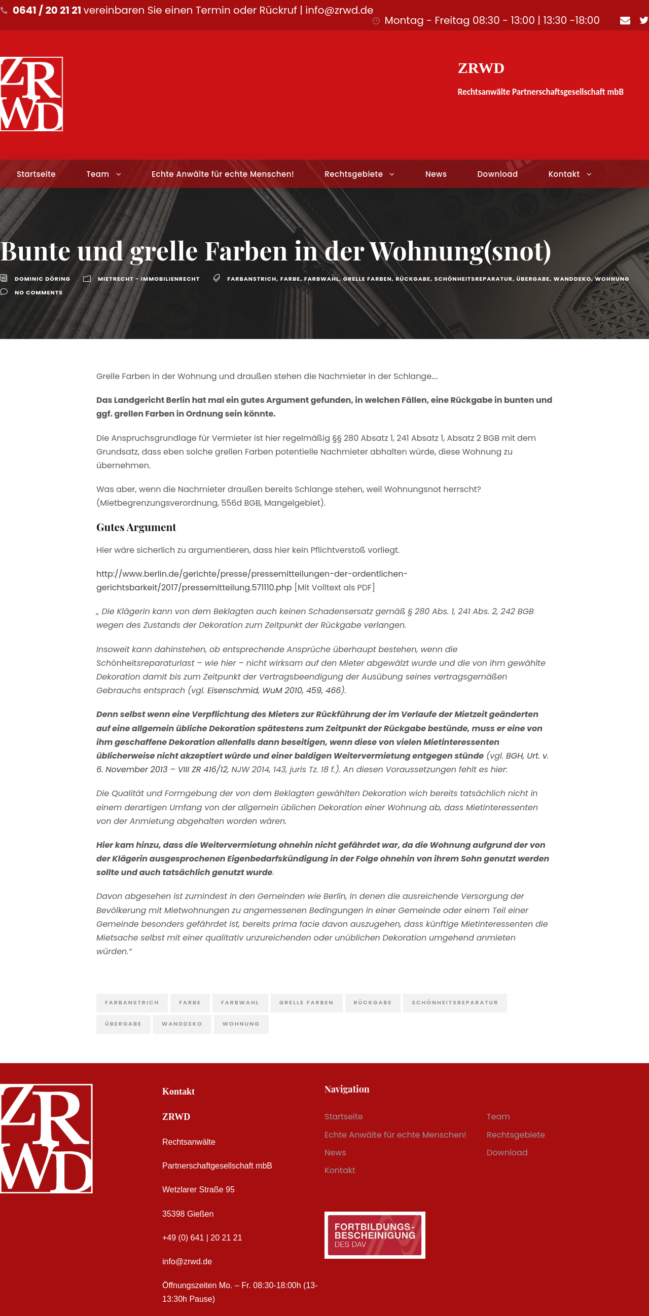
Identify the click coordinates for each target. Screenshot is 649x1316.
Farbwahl (322, 279)
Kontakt (564, 174)
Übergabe (533, 279)
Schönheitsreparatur (474, 279)
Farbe (290, 279)
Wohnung (612, 279)
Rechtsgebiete (353, 174)
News (436, 174)
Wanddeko (572, 279)
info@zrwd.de (187, 1261)
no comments (39, 292)
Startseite (36, 174)
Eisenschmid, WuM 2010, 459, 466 (274, 690)
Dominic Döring (42, 279)
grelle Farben (367, 279)
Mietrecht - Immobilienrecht (149, 279)
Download (497, 174)
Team (97, 174)
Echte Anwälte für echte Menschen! (223, 174)
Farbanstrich (251, 279)
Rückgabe (412, 279)
